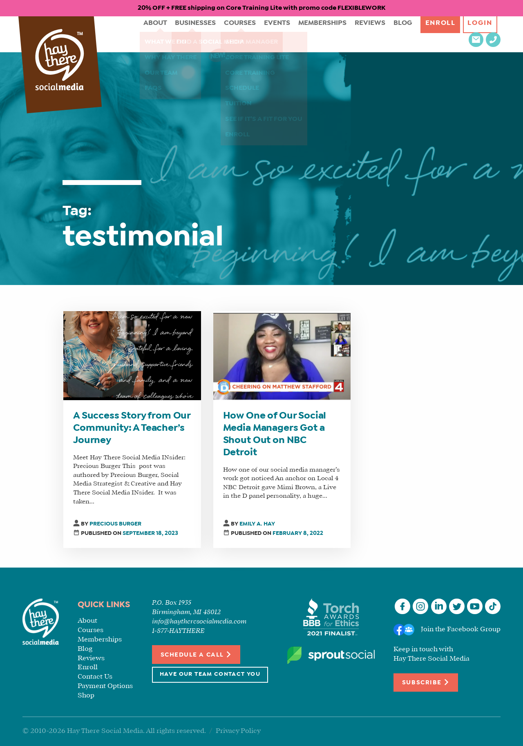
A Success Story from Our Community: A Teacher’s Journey (131, 428)
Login (446, 34)
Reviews (336, 34)
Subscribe (425, 682)
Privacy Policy (238, 731)
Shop (86, 696)
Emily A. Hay (257, 524)
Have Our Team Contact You (210, 674)
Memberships (291, 34)
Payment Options (105, 686)
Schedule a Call (196, 654)
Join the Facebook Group (461, 629)
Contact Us (95, 677)
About (131, 34)
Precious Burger (115, 524)
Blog (367, 34)
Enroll (404, 34)
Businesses (170, 34)
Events (248, 34)
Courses (212, 34)
